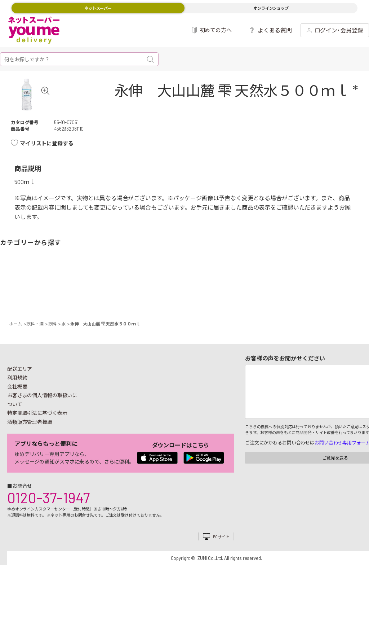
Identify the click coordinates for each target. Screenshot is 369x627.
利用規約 (17, 398)
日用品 (313, 298)
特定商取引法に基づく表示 (37, 433)
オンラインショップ (271, 8)
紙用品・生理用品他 (326, 298)
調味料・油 (220, 298)
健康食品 (273, 298)
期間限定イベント (10, 298)
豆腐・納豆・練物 (188, 298)
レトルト (208, 298)
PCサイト (221, 557)
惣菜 (102, 298)
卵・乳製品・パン (115, 298)
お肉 (62, 298)
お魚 (82, 298)
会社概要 (17, 407)
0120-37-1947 (48, 518)
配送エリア (19, 389)
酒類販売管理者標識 (29, 442)
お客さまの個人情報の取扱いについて (42, 420)
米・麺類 (155, 298)
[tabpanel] (37, 105)
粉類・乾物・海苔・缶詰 (240, 298)
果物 (50, 298)
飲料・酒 (260, 298)
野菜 (29, 298)
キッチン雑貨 (293, 298)
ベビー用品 (346, 298)
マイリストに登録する (47, 164)
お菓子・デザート (168, 298)
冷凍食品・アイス (135, 298)
